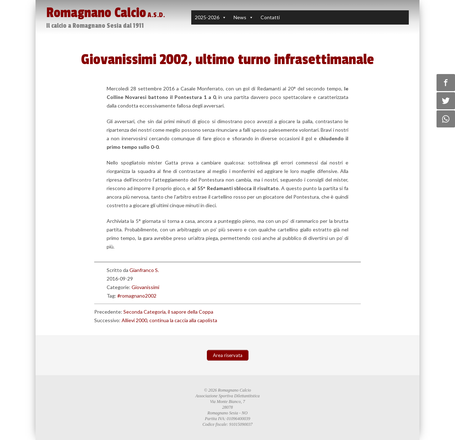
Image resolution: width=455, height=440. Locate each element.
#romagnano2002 (136, 296)
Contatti (270, 17)
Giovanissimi (145, 287)
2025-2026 (207, 17)
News (240, 17)
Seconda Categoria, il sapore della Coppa (168, 312)
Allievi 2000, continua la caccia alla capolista (169, 320)
